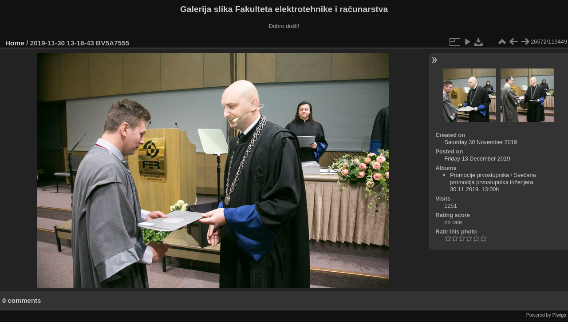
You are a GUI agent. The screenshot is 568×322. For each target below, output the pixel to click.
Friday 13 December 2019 (477, 158)
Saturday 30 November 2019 (480, 142)
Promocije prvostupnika (479, 175)
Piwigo (559, 315)
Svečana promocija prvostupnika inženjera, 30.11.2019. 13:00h (493, 182)
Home (14, 43)
